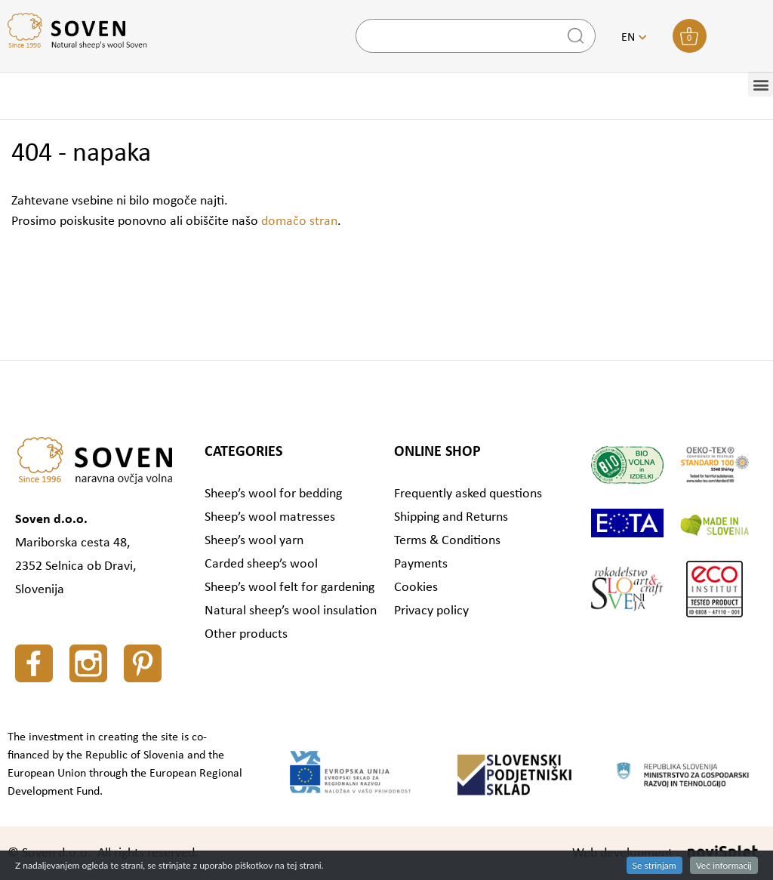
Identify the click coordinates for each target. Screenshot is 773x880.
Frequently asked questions (468, 494)
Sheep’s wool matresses (270, 517)
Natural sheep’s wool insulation (291, 611)
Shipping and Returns (451, 517)
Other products (246, 634)
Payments (421, 564)
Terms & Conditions (447, 541)
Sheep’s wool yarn (254, 541)
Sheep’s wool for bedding (273, 494)
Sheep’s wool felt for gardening (289, 587)
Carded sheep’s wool (261, 564)
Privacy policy (431, 611)
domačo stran (299, 221)
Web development (622, 853)
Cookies (416, 587)
